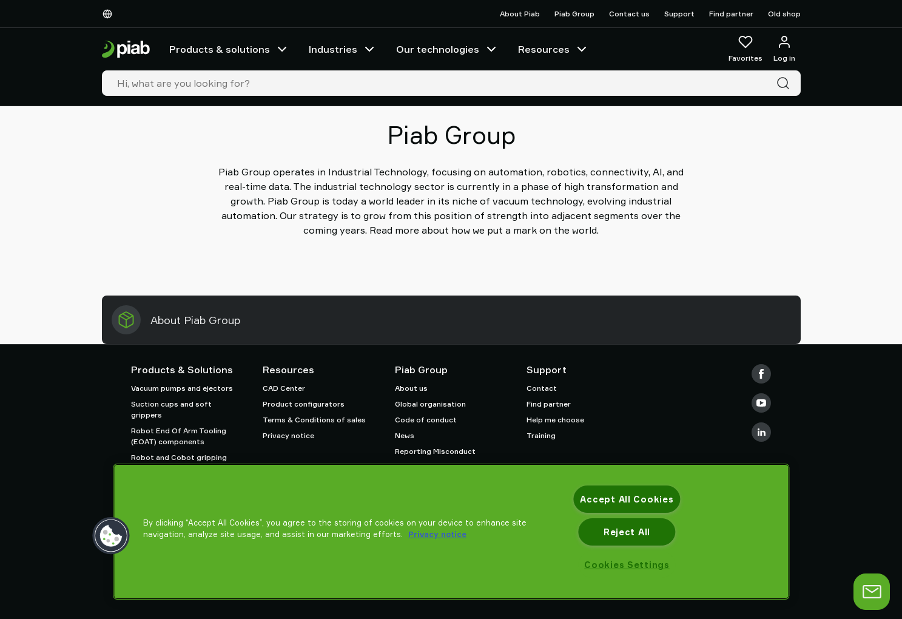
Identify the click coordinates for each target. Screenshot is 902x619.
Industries (343, 49)
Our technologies (447, 49)
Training (541, 435)
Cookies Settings (627, 565)
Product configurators (304, 403)
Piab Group (574, 13)
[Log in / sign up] (784, 49)
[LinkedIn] (761, 432)
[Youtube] (761, 403)
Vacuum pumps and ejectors (182, 388)
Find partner (731, 13)
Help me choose (555, 419)
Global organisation (430, 403)
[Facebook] (761, 374)
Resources (553, 49)
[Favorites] (745, 49)
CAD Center (284, 388)
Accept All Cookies (626, 499)
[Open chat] (871, 591)
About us (411, 388)
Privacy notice (288, 435)
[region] (451, 532)
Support (679, 13)
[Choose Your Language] (110, 14)
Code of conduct (426, 419)
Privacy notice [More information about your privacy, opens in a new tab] (437, 534)
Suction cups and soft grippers (171, 409)
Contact (542, 388)
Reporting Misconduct (435, 451)
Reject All (627, 532)
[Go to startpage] (126, 49)
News (404, 435)
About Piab (520, 13)
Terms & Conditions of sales (314, 419)
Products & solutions (229, 49)
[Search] (785, 83)
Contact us (629, 13)
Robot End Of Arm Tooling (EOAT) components (178, 436)
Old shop (784, 13)
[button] (111, 535)
